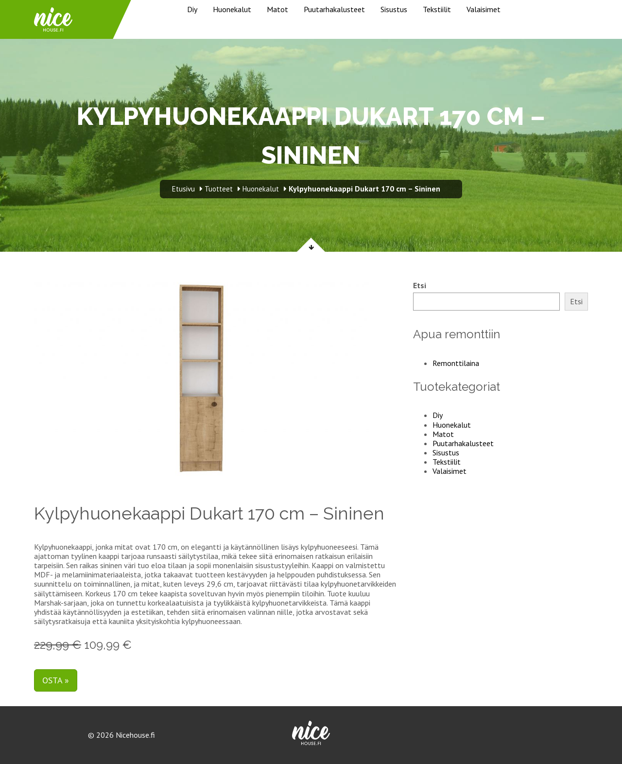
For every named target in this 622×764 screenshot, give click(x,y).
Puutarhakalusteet (334, 9)
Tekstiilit (437, 9)
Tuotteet (219, 188)
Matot (277, 9)
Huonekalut (232, 9)
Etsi (419, 285)
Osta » (55, 680)
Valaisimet (483, 9)
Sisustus (393, 9)
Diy (192, 9)
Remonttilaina (455, 363)
